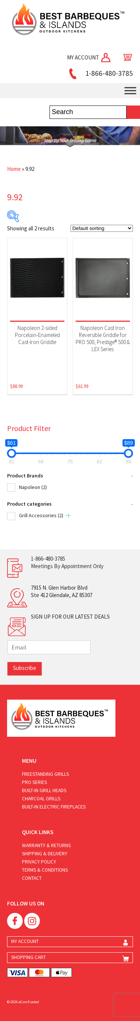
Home (14, 168)
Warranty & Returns (46, 845)
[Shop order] (101, 228)
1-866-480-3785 (100, 73)
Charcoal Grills (41, 798)
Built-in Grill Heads (44, 790)
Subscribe (24, 667)
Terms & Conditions (45, 870)
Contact (32, 878)
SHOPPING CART (28, 957)
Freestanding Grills (45, 774)
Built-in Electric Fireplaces (54, 807)
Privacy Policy (39, 862)
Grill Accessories (41, 515)
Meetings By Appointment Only (67, 566)
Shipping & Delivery (44, 853)
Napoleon (33, 487)
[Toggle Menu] (130, 90)
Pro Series (34, 782)
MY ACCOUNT (89, 57)
